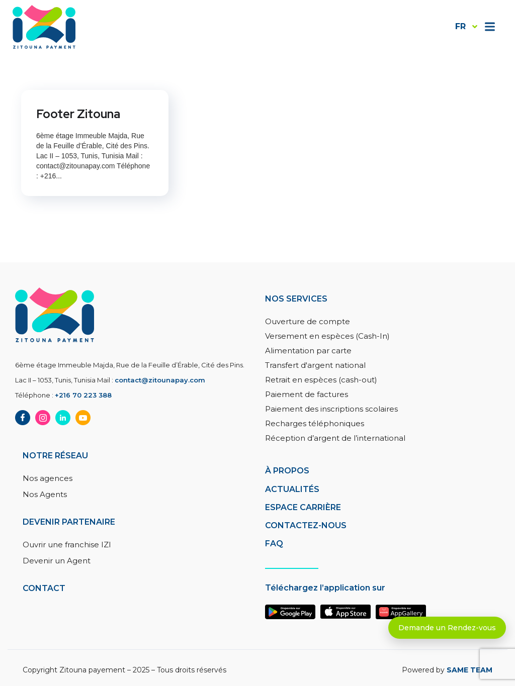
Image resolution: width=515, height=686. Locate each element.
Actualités (292, 489)
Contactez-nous (306, 525)
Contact (44, 588)
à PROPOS (287, 470)
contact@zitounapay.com (160, 380)
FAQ (274, 543)
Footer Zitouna (78, 114)
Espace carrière (303, 507)
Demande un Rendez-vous (447, 627)
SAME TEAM (469, 669)
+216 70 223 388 (83, 395)
